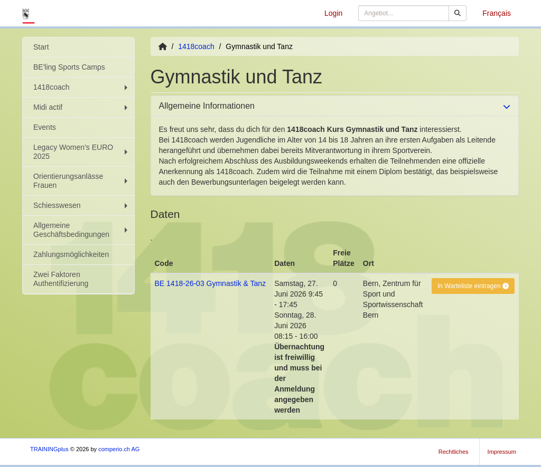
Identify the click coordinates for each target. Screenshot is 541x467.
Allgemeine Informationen (207, 105)
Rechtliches (454, 452)
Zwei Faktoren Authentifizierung (60, 279)
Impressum (502, 452)
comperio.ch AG (118, 449)
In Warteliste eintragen (473, 286)
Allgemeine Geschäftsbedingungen (81, 230)
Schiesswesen (81, 205)
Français (496, 13)
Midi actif (81, 107)
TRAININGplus (49, 449)
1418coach (81, 87)
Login (333, 13)
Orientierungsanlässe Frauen (81, 180)
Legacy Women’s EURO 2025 (81, 151)
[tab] (335, 106)
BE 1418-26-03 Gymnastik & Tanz (210, 283)
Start (41, 47)
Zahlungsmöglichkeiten (71, 254)
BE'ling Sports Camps (69, 67)
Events (44, 127)
